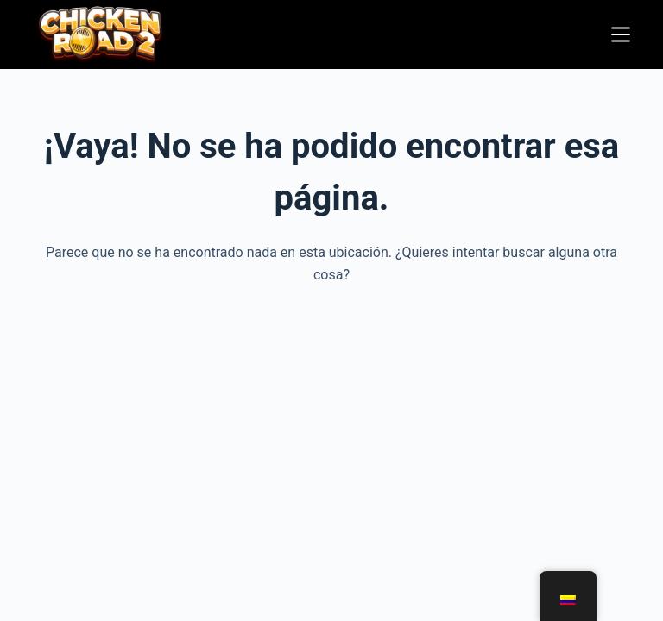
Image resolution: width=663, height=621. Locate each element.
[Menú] (620, 34)
